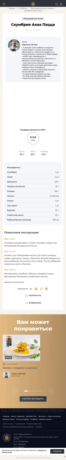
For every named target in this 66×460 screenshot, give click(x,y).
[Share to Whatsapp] (41, 289)
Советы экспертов (54, 416)
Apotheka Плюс (31, 416)
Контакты (38, 427)
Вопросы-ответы (9, 419)
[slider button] (14, 391)
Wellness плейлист (45, 419)
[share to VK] (30, 289)
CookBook (34, 419)
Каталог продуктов (17, 416)
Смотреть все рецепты (33, 399)
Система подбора (22, 419)
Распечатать (33, 295)
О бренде (6, 416)
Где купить (42, 416)
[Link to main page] (33, 4)
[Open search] (56, 4)
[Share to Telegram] (36, 289)
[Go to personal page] (61, 4)
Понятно (57, 451)
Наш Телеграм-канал (34, 424)
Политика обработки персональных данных (18, 427)
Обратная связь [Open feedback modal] (8, 424)
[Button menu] (4, 4)
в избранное (33, 303)
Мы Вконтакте (20, 424)
